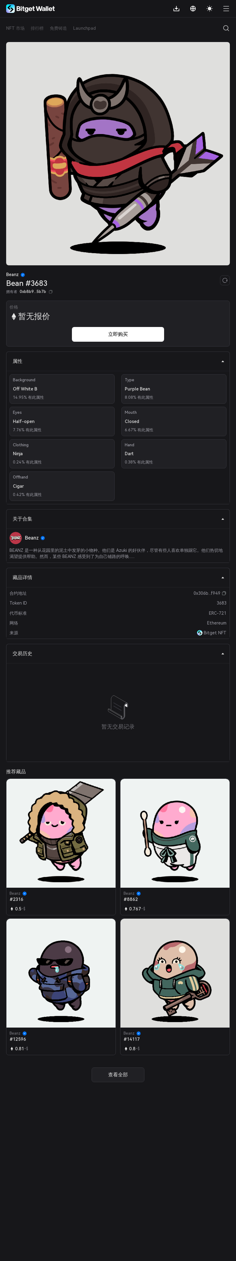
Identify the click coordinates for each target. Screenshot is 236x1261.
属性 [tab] (119, 361)
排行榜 (37, 28)
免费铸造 (58, 28)
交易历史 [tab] (119, 653)
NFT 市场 (15, 28)
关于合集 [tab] (119, 519)
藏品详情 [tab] (119, 577)
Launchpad (84, 28)
